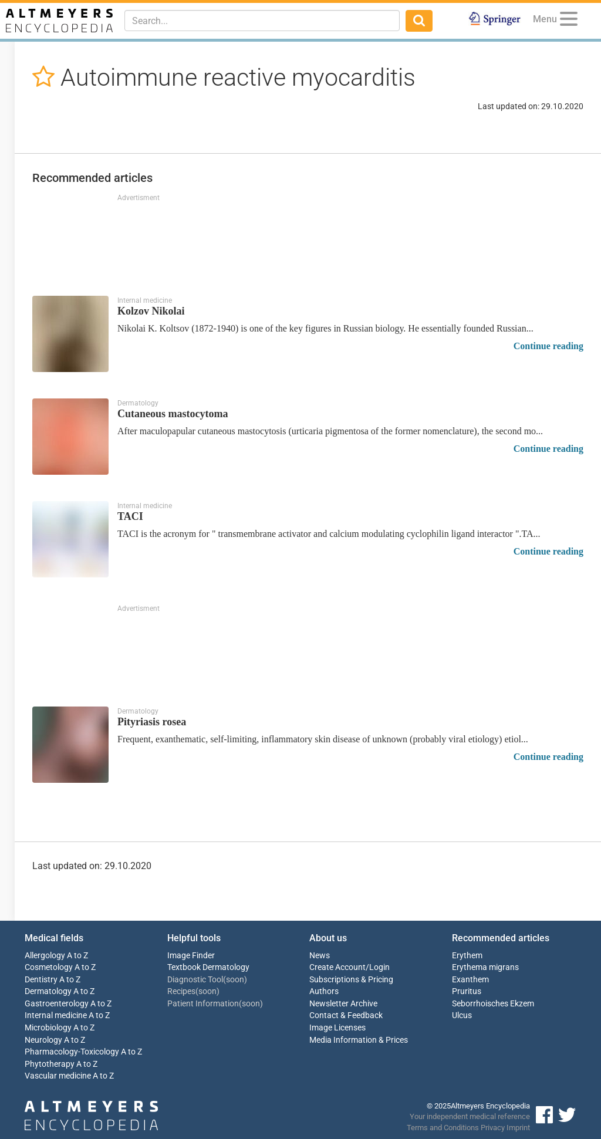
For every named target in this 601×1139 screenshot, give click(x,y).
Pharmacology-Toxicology (72, 1052)
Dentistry (41, 980)
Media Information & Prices (358, 1040)
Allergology (45, 956)
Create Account (337, 967)
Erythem (467, 956)
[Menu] (568, 21)
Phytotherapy (50, 1064)
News (319, 956)
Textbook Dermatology (208, 967)
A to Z (77, 956)
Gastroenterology (57, 1004)
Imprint (518, 1127)
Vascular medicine (58, 1076)
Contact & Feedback (346, 1015)
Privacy (493, 1127)
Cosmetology (49, 967)
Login (379, 967)
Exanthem (470, 980)
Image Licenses (337, 1028)
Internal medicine (56, 1015)
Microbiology (48, 1028)
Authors (324, 991)
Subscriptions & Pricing (351, 980)
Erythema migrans (485, 967)
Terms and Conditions (443, 1127)
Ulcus (462, 1015)
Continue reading (548, 346)
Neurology (43, 1040)
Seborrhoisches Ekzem (493, 1004)
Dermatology (48, 991)
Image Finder (191, 956)
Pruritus (466, 991)
